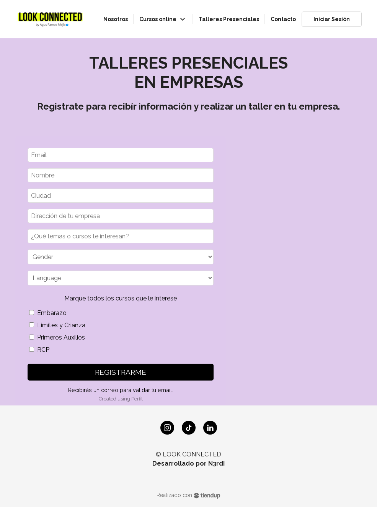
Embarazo (48, 313)
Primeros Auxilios (57, 337)
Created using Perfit (121, 399)
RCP (39, 349)
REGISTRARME (120, 372)
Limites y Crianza (57, 325)
